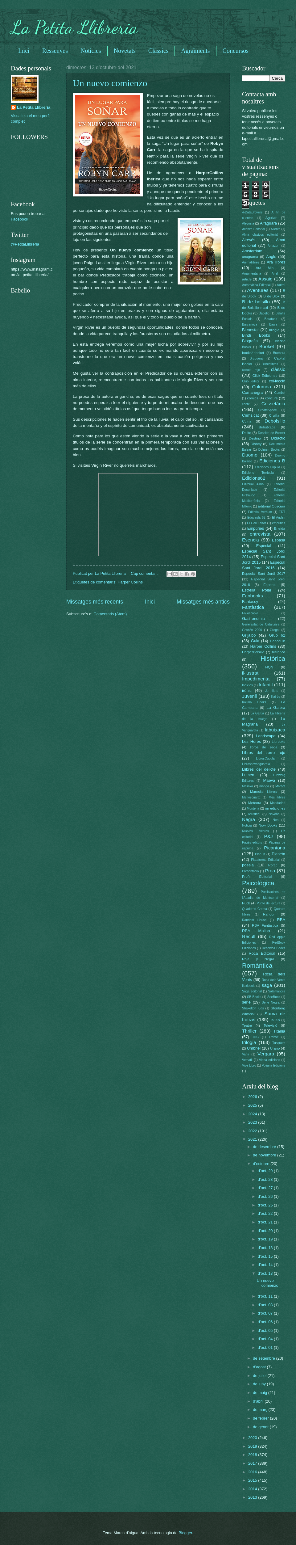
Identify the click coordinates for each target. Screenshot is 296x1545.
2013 (253, 1497)
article (247, 279)
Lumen (248, 774)
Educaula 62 (256, 517)
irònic (247, 690)
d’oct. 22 (266, 1213)
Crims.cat (250, 415)
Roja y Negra (258, 959)
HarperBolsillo (253, 652)
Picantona (274, 847)
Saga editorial (252, 991)
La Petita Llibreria (74, 27)
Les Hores (251, 741)
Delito (246, 433)
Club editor (250, 381)
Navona (274, 814)
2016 (253, 1472)
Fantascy (250, 601)
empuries (278, 523)
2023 (253, 1122)
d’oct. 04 (266, 1339)
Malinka (247, 786)
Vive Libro (249, 1065)
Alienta (275, 229)
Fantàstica (253, 607)
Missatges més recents (94, 602)
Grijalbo (249, 635)
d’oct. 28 (266, 1179)
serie (246, 1002)
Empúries (255, 528)
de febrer (261, 1418)
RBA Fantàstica (265, 925)
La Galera (275, 707)
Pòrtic (273, 865)
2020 (253, 1437)
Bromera (279, 353)
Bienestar (250, 329)
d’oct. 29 (266, 1170)
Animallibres (250, 262)
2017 (253, 1463)
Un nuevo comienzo (110, 83)
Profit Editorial (257, 876)
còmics (252, 398)
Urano (275, 1048)
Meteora (254, 803)
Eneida (279, 528)
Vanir (245, 1054)
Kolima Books (254, 702)
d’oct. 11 (266, 1296)
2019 (253, 1446)
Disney (256, 444)
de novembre (265, 1155)
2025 (253, 1105)
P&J (268, 836)
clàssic (278, 369)
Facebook (19, 219)
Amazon (273, 245)
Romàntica (257, 965)
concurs (271, 398)
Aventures (257, 290)
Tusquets (278, 1043)
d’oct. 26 (266, 1196)
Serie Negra (271, 1002)
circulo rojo (251, 370)
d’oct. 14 (266, 1264)
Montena (253, 808)
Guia (255, 640)
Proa (270, 870)
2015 (253, 1480)
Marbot (280, 786)
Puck (246, 903)
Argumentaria (251, 273)
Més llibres (277, 797)
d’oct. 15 (266, 1256)
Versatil (247, 1060)
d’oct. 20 (266, 1230)
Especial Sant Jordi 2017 (263, 573)
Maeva (269, 780)
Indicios (247, 685)
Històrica (273, 658)
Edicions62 (253, 478)
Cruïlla (274, 415)
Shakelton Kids (253, 1008)
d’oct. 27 (266, 1187)
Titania (279, 1031)
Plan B (260, 854)
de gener (261, 1427)
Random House (254, 920)
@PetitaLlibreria (25, 244)
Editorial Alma (253, 484)
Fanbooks (252, 595)
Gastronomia (253, 618)
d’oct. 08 (266, 1305)
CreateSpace (267, 410)
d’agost (260, 1367)
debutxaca (267, 427)
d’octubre (261, 1163)
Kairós (275, 696)
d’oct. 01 (266, 1347)
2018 (253, 1454)
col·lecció (277, 381)
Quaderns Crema (254, 909)
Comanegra (252, 392)
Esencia (250, 539)
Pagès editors (252, 842)
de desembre (265, 1146)
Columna (261, 386)
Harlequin (277, 641)
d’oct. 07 (266, 1313)
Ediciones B (272, 460)
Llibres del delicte (259, 769)
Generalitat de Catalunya (260, 624)
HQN (269, 667)
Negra (248, 819)
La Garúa (257, 713)
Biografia (250, 341)
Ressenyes (55, 50)
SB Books (254, 997)
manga (264, 786)
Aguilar (271, 218)
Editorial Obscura (271, 506)
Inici (24, 50)
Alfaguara (268, 223)
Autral (281, 285)
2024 (253, 1114)
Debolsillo (275, 420)
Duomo (249, 454)
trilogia (249, 1042)
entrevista (260, 534)
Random (270, 914)
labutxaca (275, 729)
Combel (279, 392)
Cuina (246, 421)
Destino (255, 438)
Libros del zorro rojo (263, 752)
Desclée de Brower (271, 433)
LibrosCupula (265, 758)
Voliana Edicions (273, 1065)
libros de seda (264, 747)
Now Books (268, 825)
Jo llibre (271, 691)
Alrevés (248, 240)
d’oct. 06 (266, 1322)
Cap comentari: (145, 573)
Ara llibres (276, 262)
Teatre (247, 1025)
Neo (275, 820)
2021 (253, 1139)
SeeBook (273, 997)
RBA (281, 919)
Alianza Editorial (253, 229)
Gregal (274, 630)
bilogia (274, 330)
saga (267, 985)
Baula (273, 324)
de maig (260, 1392)
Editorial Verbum (260, 512)
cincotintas (270, 364)
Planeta (278, 854)
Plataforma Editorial (265, 859)
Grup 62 (277, 635)
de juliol (260, 1375)
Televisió (270, 1025)
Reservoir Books (273, 948)
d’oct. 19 (266, 1239)
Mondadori (277, 803)
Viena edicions (269, 1060)
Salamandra (276, 991)
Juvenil (249, 696)
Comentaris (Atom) (110, 614)
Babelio (264, 313)
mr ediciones (275, 808)
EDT (282, 512)
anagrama (250, 257)
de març (260, 1409)
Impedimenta (255, 678)
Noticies (90, 50)
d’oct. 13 (266, 1273)
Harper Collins (130, 582)
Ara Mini (265, 268)
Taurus (275, 1020)
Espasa (278, 540)
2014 (253, 1489)
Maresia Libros (263, 792)
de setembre (264, 1358)
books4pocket (253, 353)
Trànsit (273, 1037)
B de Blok (271, 296)
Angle (271, 256)
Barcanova (249, 324)
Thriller (249, 1031)
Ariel (275, 273)
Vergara (265, 1053)
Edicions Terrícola (258, 472)
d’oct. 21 (266, 1222)
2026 (253, 1096)
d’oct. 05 (266, 1330)
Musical (254, 814)
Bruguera (256, 358)
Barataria (271, 319)
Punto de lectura (268, 903)
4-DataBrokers (252, 212)
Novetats (125, 50)
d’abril (259, 1401)
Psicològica (258, 882)
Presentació (250, 871)
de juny (260, 1384)
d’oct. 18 (266, 1247)
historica (278, 652)
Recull (248, 936)
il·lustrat (250, 673)
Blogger (185, 1532)
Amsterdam (252, 251)
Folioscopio (250, 613)
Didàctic (278, 438)
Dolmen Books (269, 449)
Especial (263, 545)
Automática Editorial (256, 285)
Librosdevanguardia (256, 764)
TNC (255, 1037)
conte (246, 404)
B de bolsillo (256, 301)
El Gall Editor (256, 523)
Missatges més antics (203, 602)
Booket (266, 346)
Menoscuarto (251, 797)
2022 (253, 1131)
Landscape (265, 736)
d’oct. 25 (266, 1205)
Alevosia (248, 223)
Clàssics (158, 50)
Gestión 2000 (252, 630)
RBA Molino (256, 930)
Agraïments (195, 50)
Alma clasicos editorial (260, 234)
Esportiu (269, 585)
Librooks (278, 741)
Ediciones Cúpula (267, 467)
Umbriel (254, 1048)
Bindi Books (256, 335)
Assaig (265, 278)
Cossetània (273, 403)
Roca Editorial (262, 953)
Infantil (266, 684)
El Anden (278, 517)
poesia (248, 865)
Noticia (247, 825)
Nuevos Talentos (255, 831)
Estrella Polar (256, 590)
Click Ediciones (265, 375)
